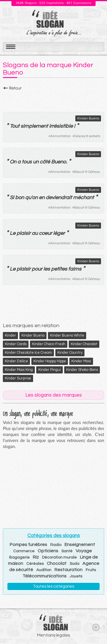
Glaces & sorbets (87, 136)
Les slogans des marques (53, 395)
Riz (36, 557)
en (42, 197)
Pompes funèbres (28, 544)
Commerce (24, 551)
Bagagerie (19, 557)
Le (12, 233)
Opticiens (48, 551)
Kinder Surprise (18, 378)
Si (12, 197)
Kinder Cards (16, 344)
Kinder (10, 335)
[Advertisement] (53, 100)
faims (74, 269)
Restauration (68, 569)
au (35, 233)
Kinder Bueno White (67, 335)
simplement (34, 126)
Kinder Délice (16, 361)
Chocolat (56, 563)
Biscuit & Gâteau (87, 172)
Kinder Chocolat (84, 344)
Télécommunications (44, 576)
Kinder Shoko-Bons (82, 370)
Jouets (76, 576)
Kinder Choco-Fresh (48, 344)
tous (27, 162)
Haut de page (95, 627)
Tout (14, 126)
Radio (55, 545)
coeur (45, 233)
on (35, 197)
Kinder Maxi (81, 361)
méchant (83, 197)
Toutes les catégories (53, 586)
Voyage (84, 551)
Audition (43, 570)
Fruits (91, 570)
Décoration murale (59, 557)
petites (59, 269)
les (46, 269)
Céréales (35, 564)
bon (19, 197)
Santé (66, 551)
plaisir (24, 233)
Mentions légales (53, 635)
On (13, 162)
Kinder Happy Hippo (49, 361)
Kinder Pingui (49, 370)
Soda (74, 564)
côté (45, 162)
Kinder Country (69, 353)
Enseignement (79, 544)
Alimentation (61, 136)
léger (59, 233)
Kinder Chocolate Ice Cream (28, 353)
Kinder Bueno (88, 118)
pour (37, 269)
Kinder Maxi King (19, 370)
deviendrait (59, 197)
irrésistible (61, 126)
